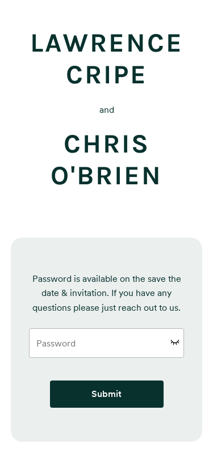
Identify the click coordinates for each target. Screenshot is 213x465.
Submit (106, 393)
